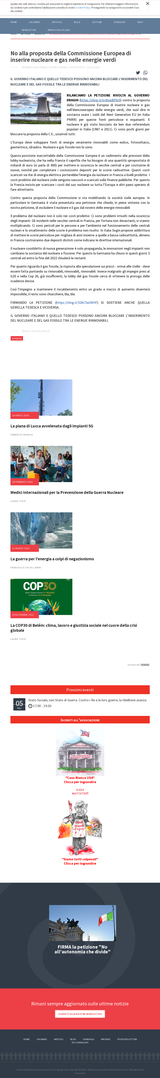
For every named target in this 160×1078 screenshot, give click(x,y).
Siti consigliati (80, 1042)
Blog (73, 1039)
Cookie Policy (82, 7)
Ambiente (17, 338)
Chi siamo (34, 22)
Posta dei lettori (127, 1039)
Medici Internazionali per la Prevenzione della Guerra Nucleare (66, 492)
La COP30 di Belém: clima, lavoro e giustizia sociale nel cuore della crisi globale (73, 627)
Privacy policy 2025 (59, 30)
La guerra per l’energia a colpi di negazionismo (52, 558)
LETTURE (97, 22)
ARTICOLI (57, 22)
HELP (140, 22)
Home (13, 22)
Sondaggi (120, 22)
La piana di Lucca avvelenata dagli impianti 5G (51, 426)
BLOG (77, 22)
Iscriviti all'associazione (80, 719)
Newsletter (29, 30)
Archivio (105, 1039)
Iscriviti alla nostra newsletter (80, 1014)
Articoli (58, 1039)
